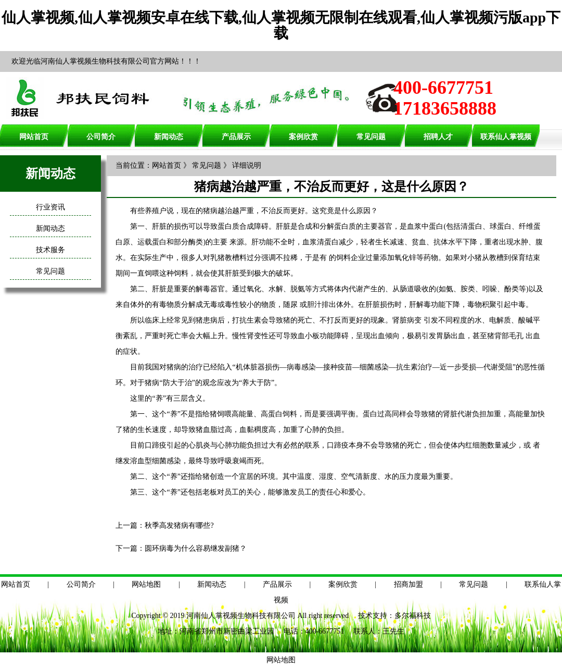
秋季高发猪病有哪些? (179, 525)
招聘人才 (438, 137)
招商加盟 (408, 584)
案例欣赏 (303, 137)
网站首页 (33, 137)
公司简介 (101, 137)
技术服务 (50, 250)
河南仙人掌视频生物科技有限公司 (241, 616)
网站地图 (146, 584)
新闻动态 (168, 137)
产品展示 (236, 137)
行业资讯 (50, 207)
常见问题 (371, 137)
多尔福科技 (412, 616)
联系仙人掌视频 (505, 137)
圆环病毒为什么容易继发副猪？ (196, 548)
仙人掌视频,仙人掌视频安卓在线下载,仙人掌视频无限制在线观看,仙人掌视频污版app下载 (281, 25)
